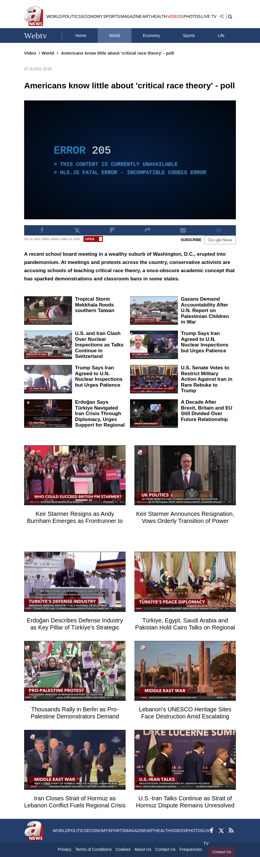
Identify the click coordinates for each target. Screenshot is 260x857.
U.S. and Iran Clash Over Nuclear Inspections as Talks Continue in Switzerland (99, 345)
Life (221, 35)
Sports (189, 35)
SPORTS (111, 16)
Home (80, 35)
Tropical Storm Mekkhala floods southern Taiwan (94, 304)
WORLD (54, 16)
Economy (151, 35)
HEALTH (159, 16)
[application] (130, 159)
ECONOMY (92, 16)
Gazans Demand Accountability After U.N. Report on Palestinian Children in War (205, 310)
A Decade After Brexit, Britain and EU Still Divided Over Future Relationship (206, 410)
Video (30, 52)
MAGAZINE (131, 16)
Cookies (123, 849)
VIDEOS (175, 16)
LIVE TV (208, 16)
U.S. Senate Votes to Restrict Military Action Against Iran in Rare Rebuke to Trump (206, 379)
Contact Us (221, 852)
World (114, 35)
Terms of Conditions (93, 849)
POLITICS (71, 16)
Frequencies (190, 849)
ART (146, 16)
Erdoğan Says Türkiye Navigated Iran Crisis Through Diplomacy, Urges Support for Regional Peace (100, 416)
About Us (142, 849)
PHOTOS (192, 16)
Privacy (64, 849)
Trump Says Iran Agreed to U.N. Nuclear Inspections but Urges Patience (205, 342)
